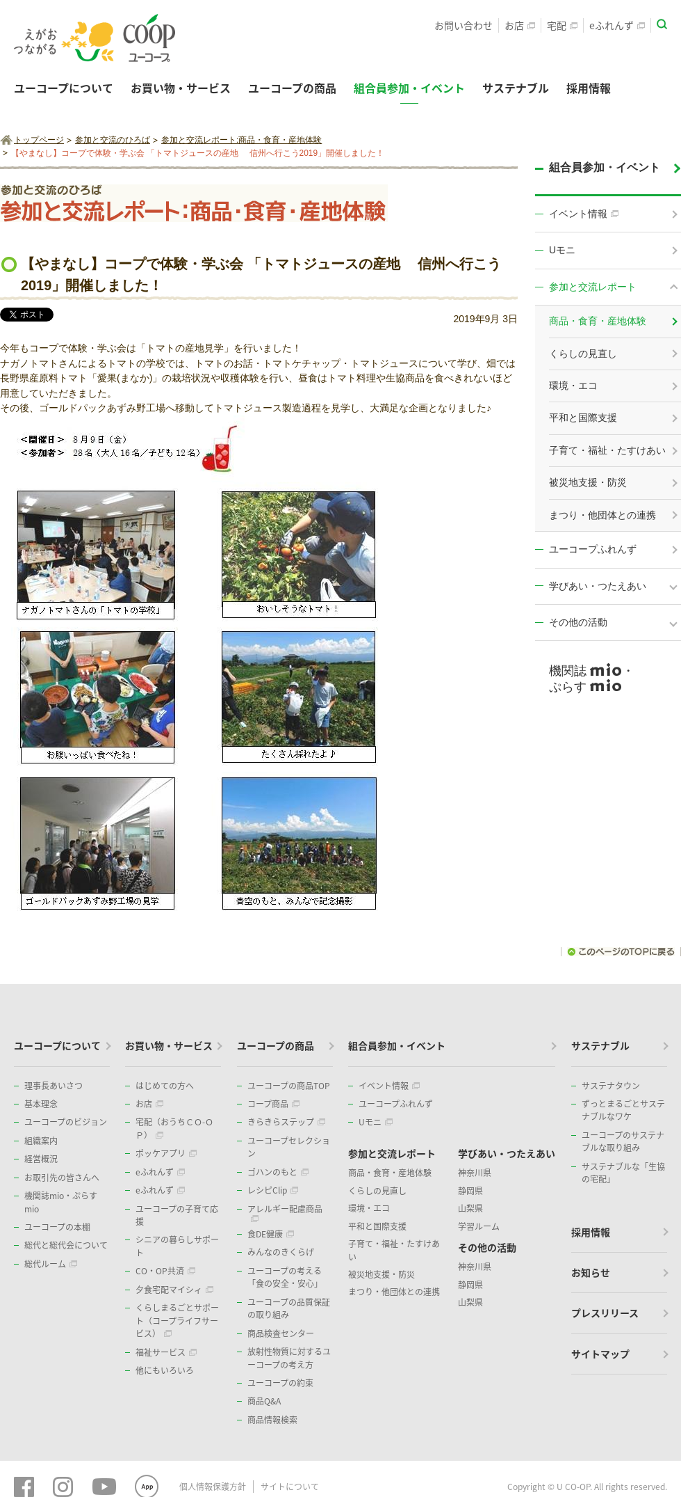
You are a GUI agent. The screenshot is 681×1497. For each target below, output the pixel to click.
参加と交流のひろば (112, 140)
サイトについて (290, 1486)
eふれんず (617, 25)
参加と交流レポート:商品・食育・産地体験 (241, 140)
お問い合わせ (463, 25)
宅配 (562, 25)
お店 (519, 25)
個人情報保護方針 (212, 1486)
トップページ (39, 140)
